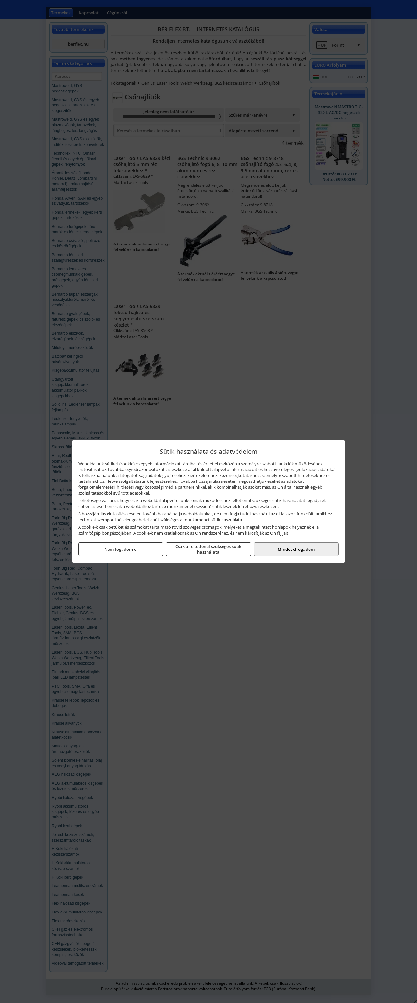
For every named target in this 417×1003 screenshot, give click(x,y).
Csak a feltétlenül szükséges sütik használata (208, 549)
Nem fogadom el (120, 549)
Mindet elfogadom (296, 549)
